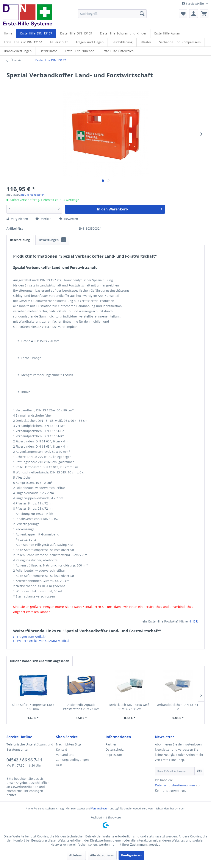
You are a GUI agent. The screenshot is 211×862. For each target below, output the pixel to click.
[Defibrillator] (48, 51)
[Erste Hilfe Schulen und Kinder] (123, 33)
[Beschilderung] (122, 42)
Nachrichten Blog (68, 744)
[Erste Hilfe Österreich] (118, 51)
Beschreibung (20, 240)
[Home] (8, 33)
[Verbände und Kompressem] (180, 42)
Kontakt (61, 749)
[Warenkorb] (204, 13)
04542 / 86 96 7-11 (24, 760)
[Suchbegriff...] (112, 13)
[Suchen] (142, 13)
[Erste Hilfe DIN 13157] (36, 33)
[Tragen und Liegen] (90, 42)
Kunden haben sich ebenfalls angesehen (39, 661)
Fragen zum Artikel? (29, 637)
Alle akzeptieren (102, 855)
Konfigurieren (131, 855)
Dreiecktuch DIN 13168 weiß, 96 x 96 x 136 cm (129, 707)
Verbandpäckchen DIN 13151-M (177, 707)
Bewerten (68, 219)
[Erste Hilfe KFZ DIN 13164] (23, 42)
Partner (111, 744)
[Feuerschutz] (59, 42)
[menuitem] (112, 13)
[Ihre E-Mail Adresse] (175, 771)
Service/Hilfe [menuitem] (193, 4)
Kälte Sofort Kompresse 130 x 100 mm (33, 707)
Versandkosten (100, 808)
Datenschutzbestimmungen (175, 785)
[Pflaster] (146, 42)
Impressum (114, 755)
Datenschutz (115, 749)
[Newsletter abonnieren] (199, 771)
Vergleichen (17, 219)
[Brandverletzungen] (18, 51)
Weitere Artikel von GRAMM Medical (41, 641)
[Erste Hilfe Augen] (167, 33)
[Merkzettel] (183, 13)
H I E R (193, 621)
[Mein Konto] (193, 13)
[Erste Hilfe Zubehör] (79, 51)
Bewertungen (52, 239)
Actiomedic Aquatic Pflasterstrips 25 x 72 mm (81, 707)
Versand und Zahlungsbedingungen (72, 757)
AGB (59, 765)
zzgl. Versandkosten (32, 194)
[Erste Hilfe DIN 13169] (76, 33)
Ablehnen (76, 855)
